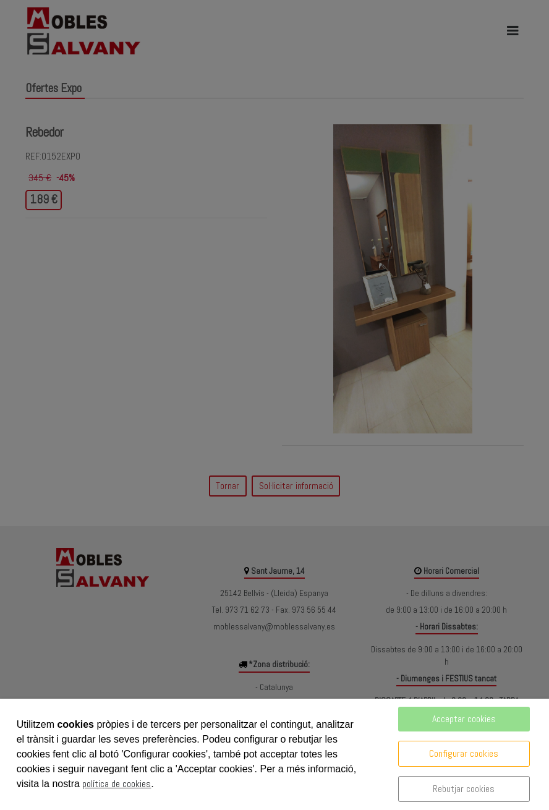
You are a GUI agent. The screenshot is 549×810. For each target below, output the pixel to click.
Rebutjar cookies (464, 788)
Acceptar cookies (464, 718)
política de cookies (116, 783)
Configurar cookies (463, 753)
